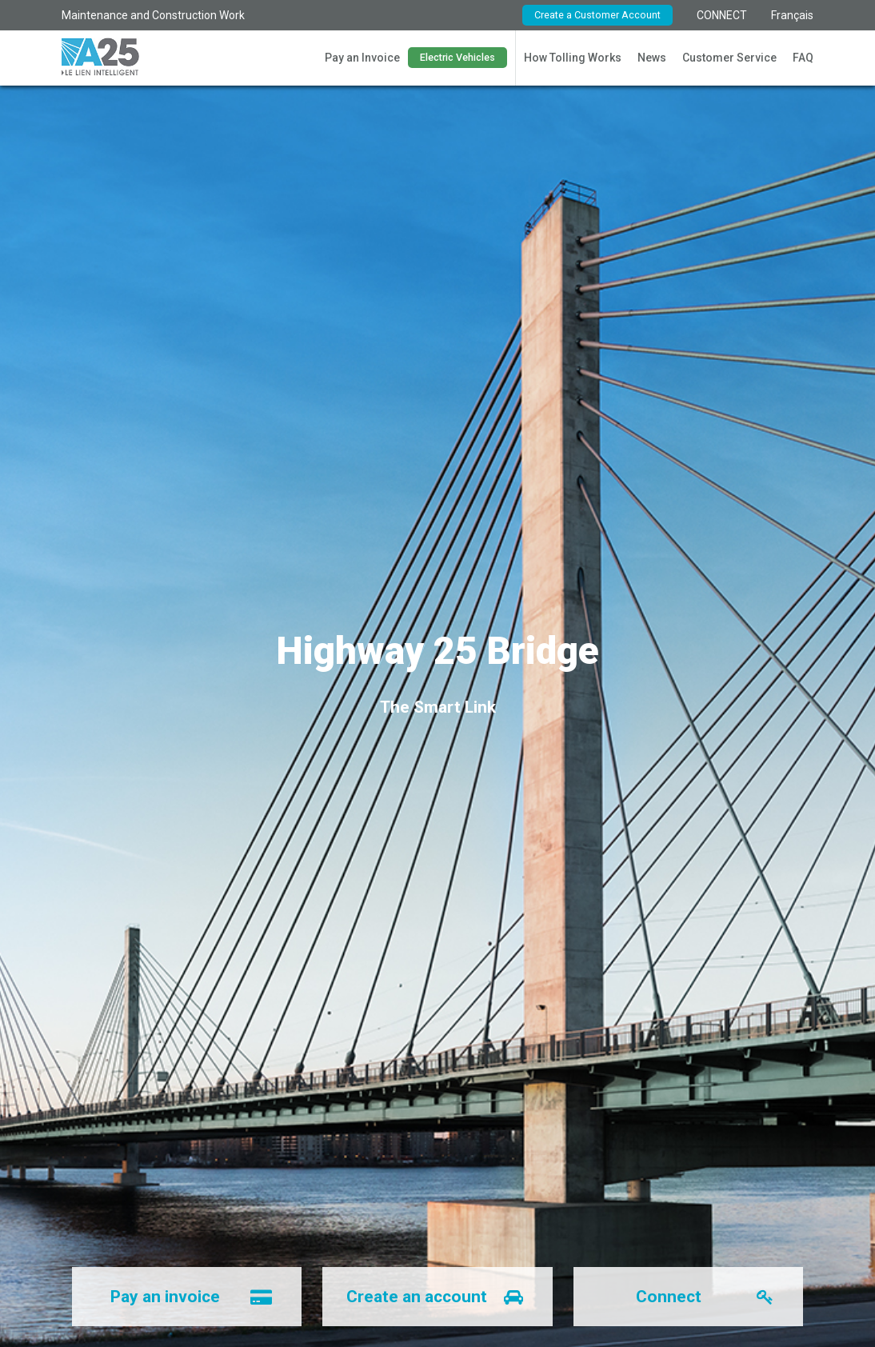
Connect (716, 1296)
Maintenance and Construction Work (153, 15)
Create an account (445, 1296)
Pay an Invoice (362, 57)
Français (792, 15)
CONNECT (722, 15)
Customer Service (729, 57)
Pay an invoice (202, 1296)
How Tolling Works (572, 57)
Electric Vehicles (457, 57)
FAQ (803, 57)
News (651, 57)
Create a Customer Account (597, 15)
